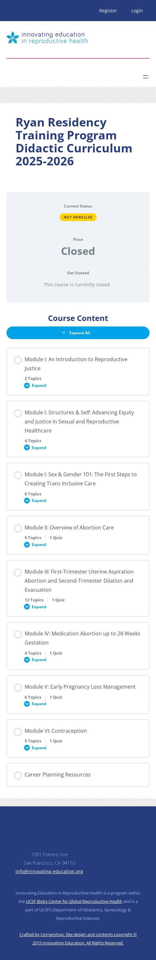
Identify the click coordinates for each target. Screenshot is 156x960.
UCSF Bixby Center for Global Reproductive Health (74, 901)
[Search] (63, 74)
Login (137, 10)
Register (108, 10)
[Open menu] (146, 77)
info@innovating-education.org (49, 871)
